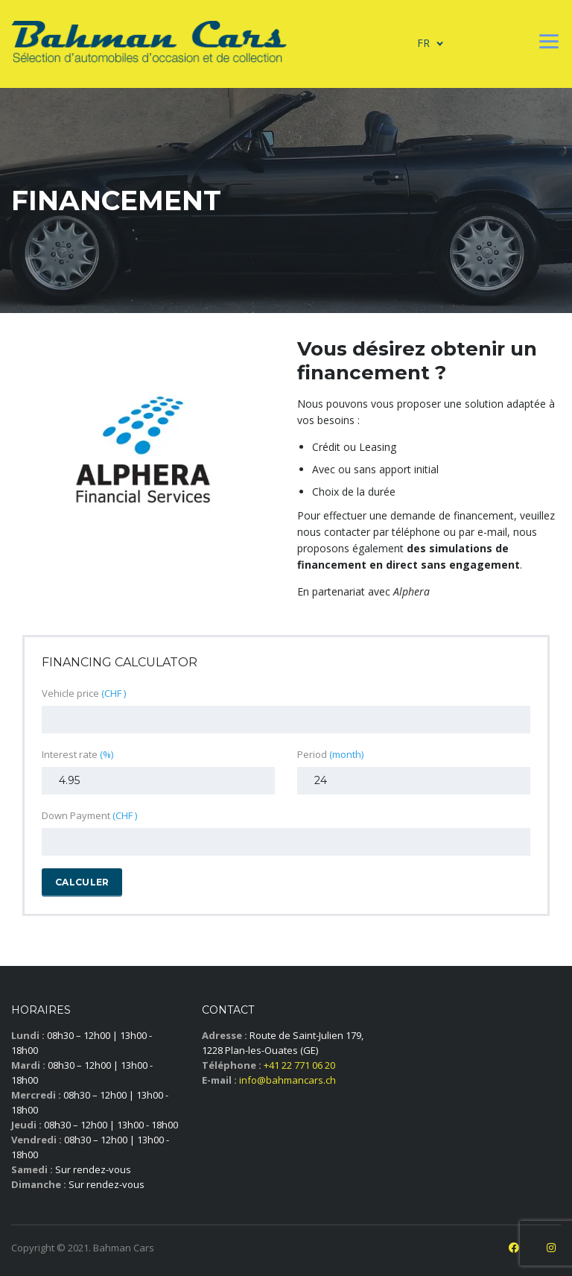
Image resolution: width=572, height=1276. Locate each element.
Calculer (82, 882)
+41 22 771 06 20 (299, 1065)
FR (423, 43)
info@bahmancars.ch (287, 1080)
